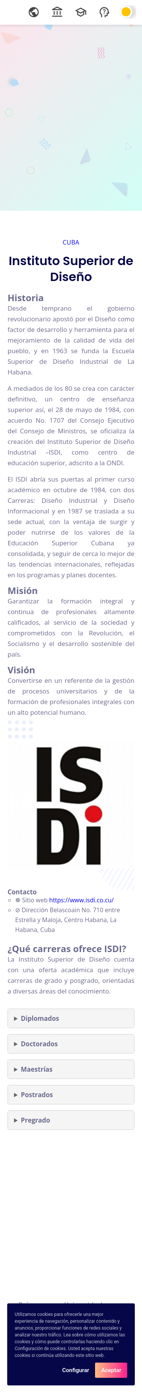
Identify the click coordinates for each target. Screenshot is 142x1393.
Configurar (75, 1372)
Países (29, 1304)
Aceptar (111, 1372)
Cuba (70, 242)
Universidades (86, 1304)
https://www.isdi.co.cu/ (81, 900)
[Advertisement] (71, 117)
